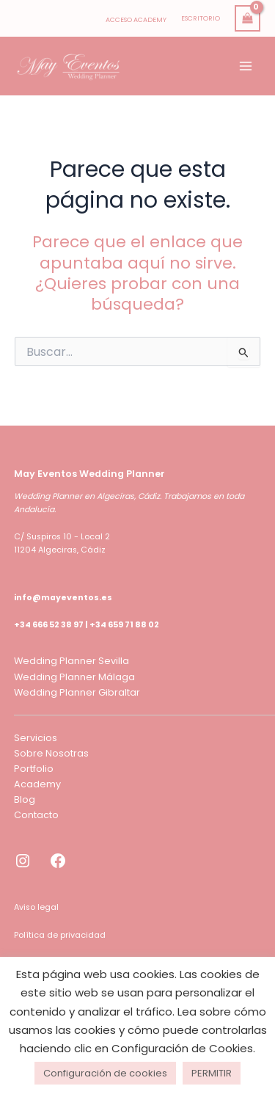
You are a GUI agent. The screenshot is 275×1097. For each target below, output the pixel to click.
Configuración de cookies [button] (105, 1073)
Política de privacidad (60, 935)
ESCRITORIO (200, 18)
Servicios (35, 738)
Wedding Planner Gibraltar (77, 692)
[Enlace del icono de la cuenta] (136, 18)
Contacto (36, 815)
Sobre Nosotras (51, 753)
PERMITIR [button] (211, 1073)
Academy (37, 784)
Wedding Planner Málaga (74, 677)
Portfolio (34, 768)
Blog (24, 799)
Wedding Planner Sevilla (71, 661)
